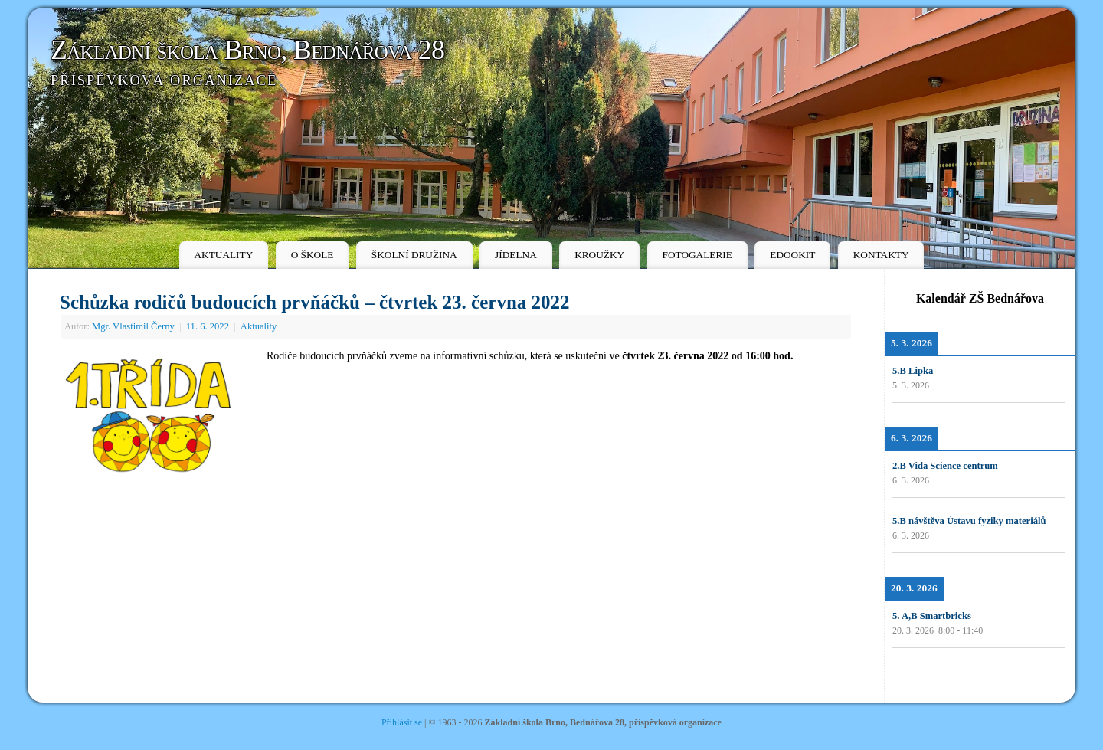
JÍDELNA (516, 254)
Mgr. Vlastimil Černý (133, 326)
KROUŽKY (599, 254)
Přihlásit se (401, 722)
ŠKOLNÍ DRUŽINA (414, 254)
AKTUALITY (223, 254)
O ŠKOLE (312, 254)
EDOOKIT (792, 254)
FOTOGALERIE (697, 254)
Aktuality (259, 326)
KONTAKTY (881, 254)
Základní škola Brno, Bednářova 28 (247, 49)
